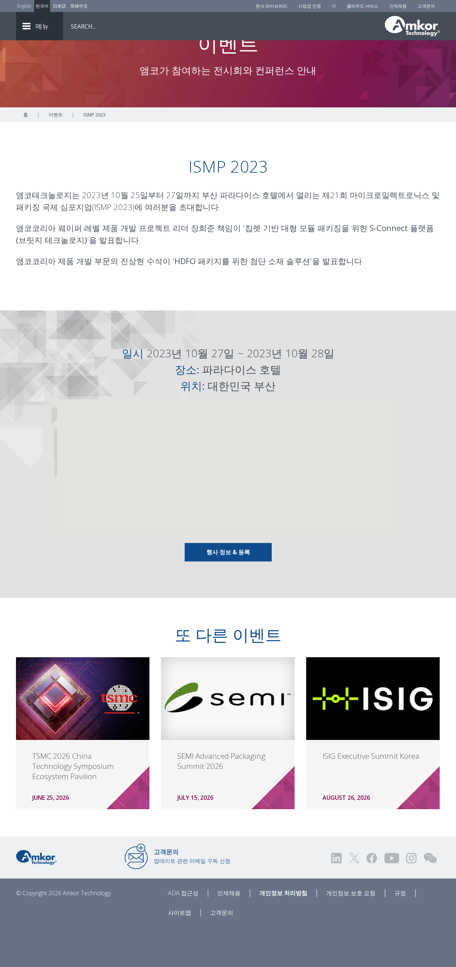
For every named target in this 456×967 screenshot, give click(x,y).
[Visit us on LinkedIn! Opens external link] (337, 898)
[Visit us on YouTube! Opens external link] (391, 898)
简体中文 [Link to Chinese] (79, 6)
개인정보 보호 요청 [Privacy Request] (350, 933)
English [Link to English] (24, 6)
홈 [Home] (25, 155)
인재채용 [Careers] (398, 6)
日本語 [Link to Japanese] (59, 6)
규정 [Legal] (400, 933)
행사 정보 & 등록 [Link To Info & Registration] (228, 592)
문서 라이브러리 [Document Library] (271, 6)
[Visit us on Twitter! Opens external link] (354, 898)
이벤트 (56, 155)
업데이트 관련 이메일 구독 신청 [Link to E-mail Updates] (192, 896)
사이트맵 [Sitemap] (179, 953)
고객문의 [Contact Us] (426, 6)
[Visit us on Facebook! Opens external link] (371, 898)
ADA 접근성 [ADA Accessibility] (183, 933)
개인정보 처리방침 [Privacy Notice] (283, 933)
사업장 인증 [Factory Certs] (309, 6)
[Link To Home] (412, 26)
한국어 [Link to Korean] (42, 6)
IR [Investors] (334, 6)
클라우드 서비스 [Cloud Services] (362, 6)
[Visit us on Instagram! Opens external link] (411, 898)
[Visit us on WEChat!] (430, 898)
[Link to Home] (36, 897)
